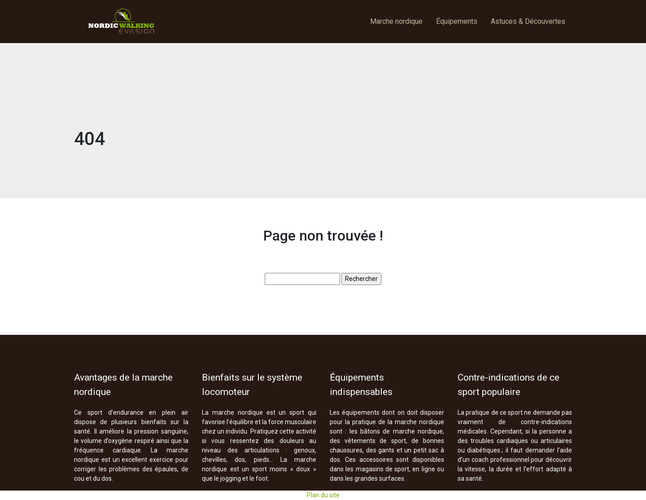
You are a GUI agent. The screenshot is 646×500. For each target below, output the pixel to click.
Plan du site (323, 495)
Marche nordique (396, 21)
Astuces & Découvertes (528, 21)
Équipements (456, 21)
